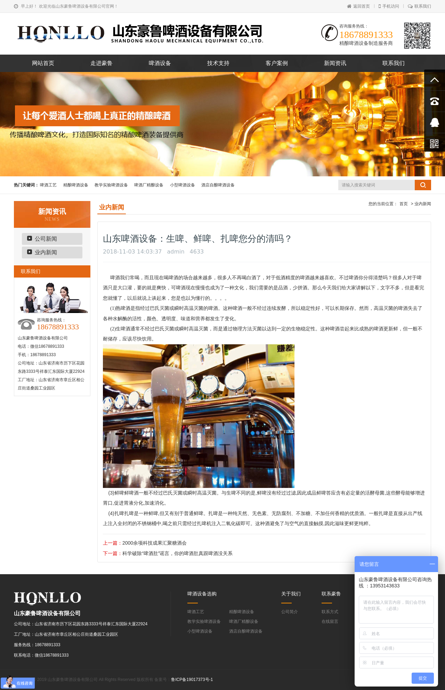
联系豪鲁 (331, 593)
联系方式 (330, 611)
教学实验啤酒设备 (111, 185)
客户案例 (277, 63)
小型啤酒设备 (182, 185)
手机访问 (389, 6)
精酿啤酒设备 (75, 185)
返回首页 (358, 6)
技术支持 (218, 63)
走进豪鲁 (101, 63)
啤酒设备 (160, 63)
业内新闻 (46, 252)
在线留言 (330, 621)
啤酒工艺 (48, 185)
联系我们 (419, 6)
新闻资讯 (335, 63)
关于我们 (291, 593)
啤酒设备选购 (202, 593)
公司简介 (289, 611)
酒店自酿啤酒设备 (218, 185)
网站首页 (43, 63)
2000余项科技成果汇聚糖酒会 (154, 543)
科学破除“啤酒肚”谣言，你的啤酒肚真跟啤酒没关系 (177, 553)
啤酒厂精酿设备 (148, 185)
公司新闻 (46, 239)
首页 (403, 203)
